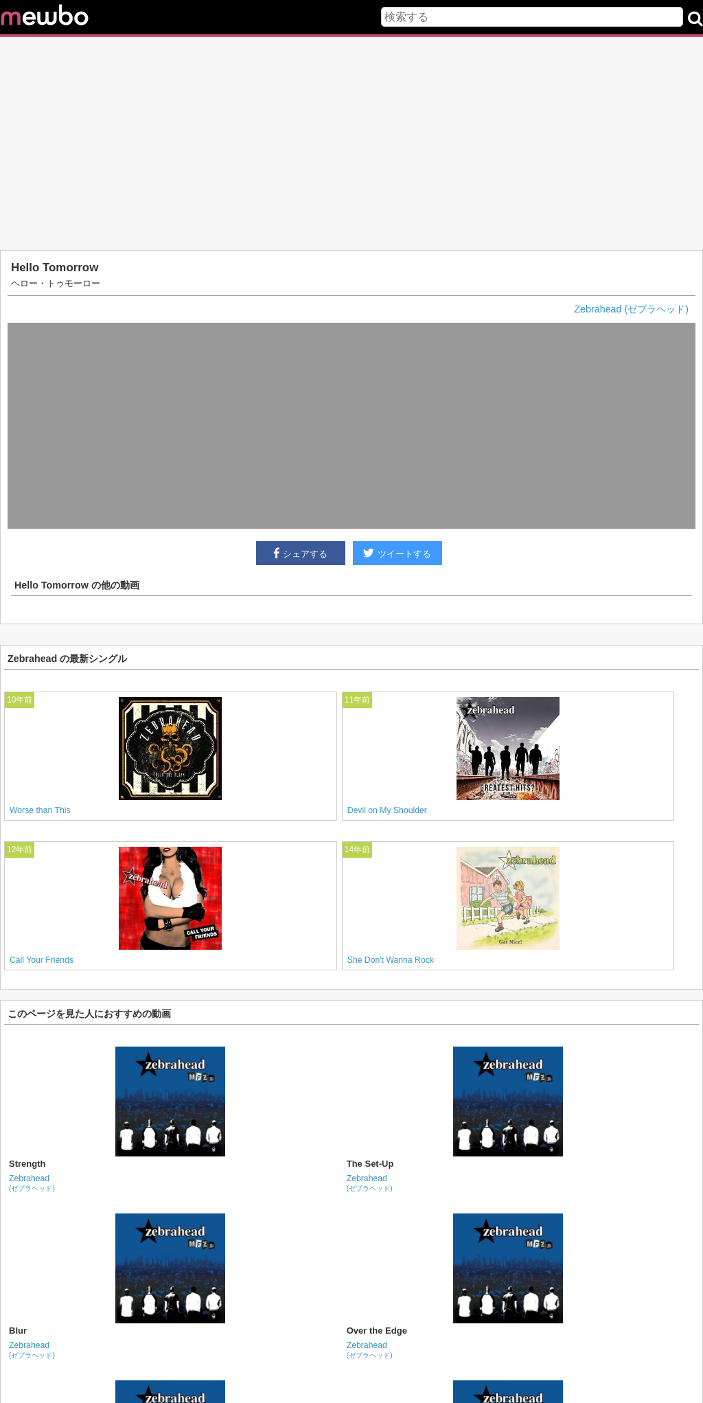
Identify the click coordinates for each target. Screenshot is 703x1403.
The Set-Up (370, 1164)
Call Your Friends (41, 960)
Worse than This (40, 810)
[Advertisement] (351, 143)
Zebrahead (32, 1183)
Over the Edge (377, 1330)
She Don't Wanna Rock (390, 960)
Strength (27, 1164)
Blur (18, 1330)
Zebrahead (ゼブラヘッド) (631, 309)
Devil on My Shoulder (387, 810)
